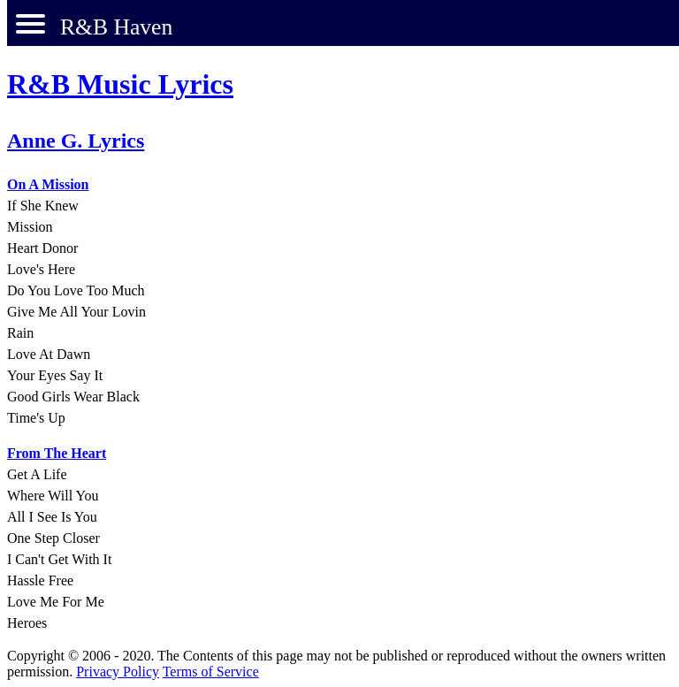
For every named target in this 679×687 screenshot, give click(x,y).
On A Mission (47, 184)
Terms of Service (211, 671)
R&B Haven (116, 27)
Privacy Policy (117, 671)
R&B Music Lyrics (120, 84)
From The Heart (56, 453)
